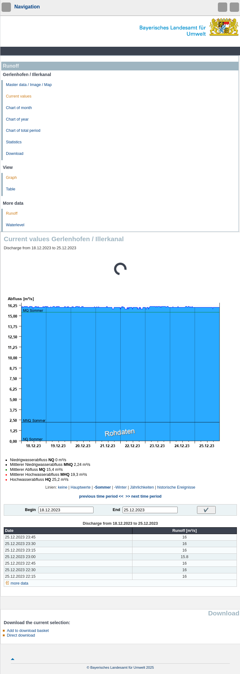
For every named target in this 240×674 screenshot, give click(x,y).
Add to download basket (28, 631)
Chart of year (17, 119)
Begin (30, 510)
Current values (18, 96)
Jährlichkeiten (142, 487)
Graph (11, 177)
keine (62, 487)
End (116, 510)
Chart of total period (23, 130)
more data (19, 583)
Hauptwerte (80, 487)
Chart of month (19, 108)
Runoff (11, 213)
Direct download (21, 635)
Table (10, 189)
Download (14, 153)
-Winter (120, 487)
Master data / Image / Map (29, 85)
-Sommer (102, 487)
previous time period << (101, 496)
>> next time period (143, 496)
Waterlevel (15, 225)
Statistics (14, 142)
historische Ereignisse (176, 487)
